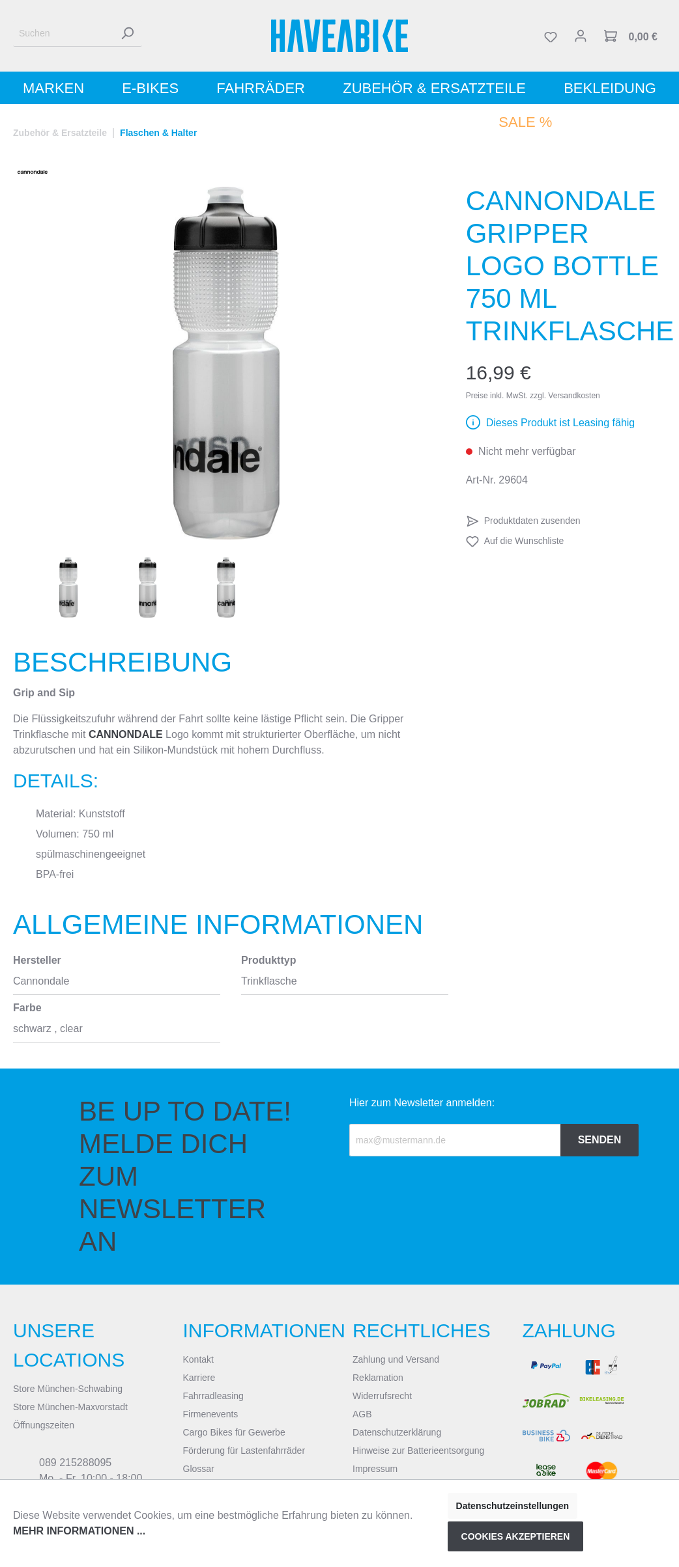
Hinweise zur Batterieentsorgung (418, 1450)
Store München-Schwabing (68, 1388)
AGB (362, 1414)
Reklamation (378, 1377)
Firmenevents (210, 1414)
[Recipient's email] (455, 1140)
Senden (600, 1139)
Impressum (375, 1469)
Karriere (199, 1377)
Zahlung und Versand (396, 1359)
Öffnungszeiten (43, 1425)
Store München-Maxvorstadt (70, 1407)
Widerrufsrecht (382, 1396)
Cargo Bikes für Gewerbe (234, 1432)
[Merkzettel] (551, 36)
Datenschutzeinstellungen (512, 1506)
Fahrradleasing (213, 1396)
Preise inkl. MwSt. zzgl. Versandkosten (533, 395)
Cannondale (126, 734)
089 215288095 (75, 1462)
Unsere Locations (68, 1345)
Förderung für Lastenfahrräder (244, 1450)
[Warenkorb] (631, 36)
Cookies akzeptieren (515, 1536)
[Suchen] (63, 33)
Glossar (198, 1469)
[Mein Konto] (581, 35)
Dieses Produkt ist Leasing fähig (560, 422)
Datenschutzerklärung (397, 1432)
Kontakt (198, 1359)
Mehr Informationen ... (79, 1530)
